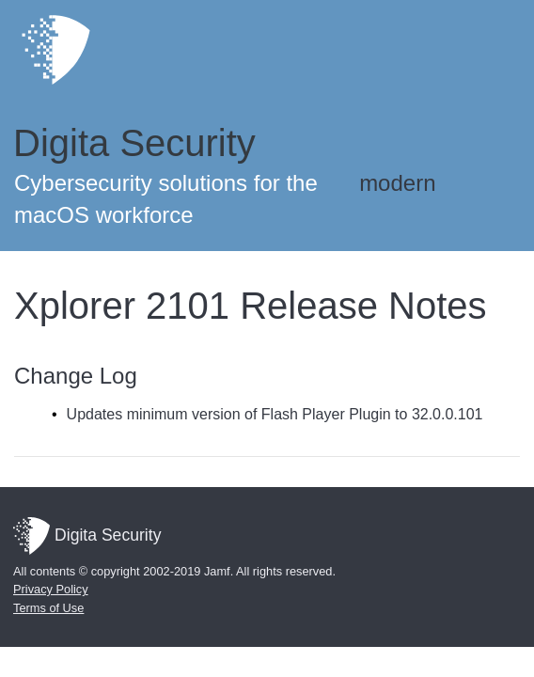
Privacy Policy (50, 589)
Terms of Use (48, 608)
